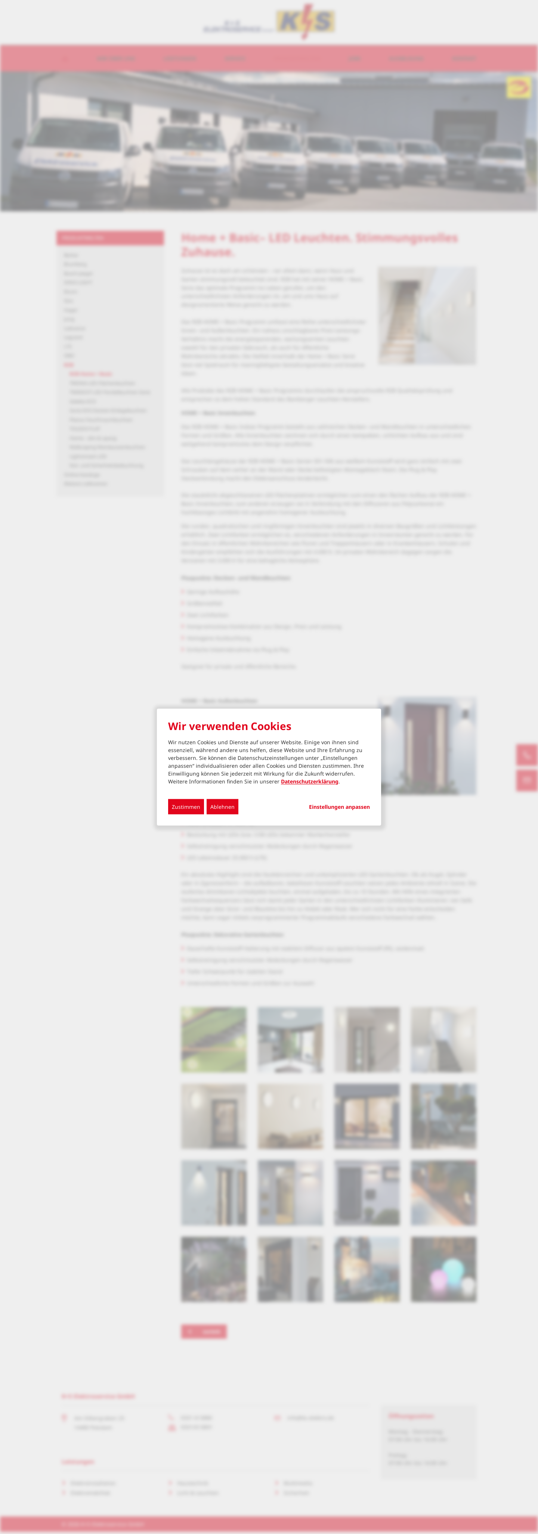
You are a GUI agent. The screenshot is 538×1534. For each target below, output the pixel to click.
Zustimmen (186, 806)
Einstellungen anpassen (339, 806)
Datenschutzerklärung (309, 781)
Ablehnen (222, 806)
